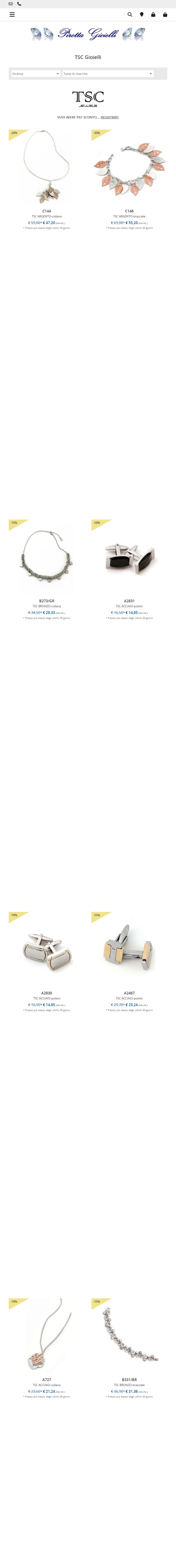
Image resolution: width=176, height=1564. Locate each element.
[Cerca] (126, 15)
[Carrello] (161, 14)
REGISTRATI (109, 117)
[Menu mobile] (7, 13)
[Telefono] (11, 4)
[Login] (149, 14)
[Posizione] (138, 15)
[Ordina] (36, 73)
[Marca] (108, 73)
